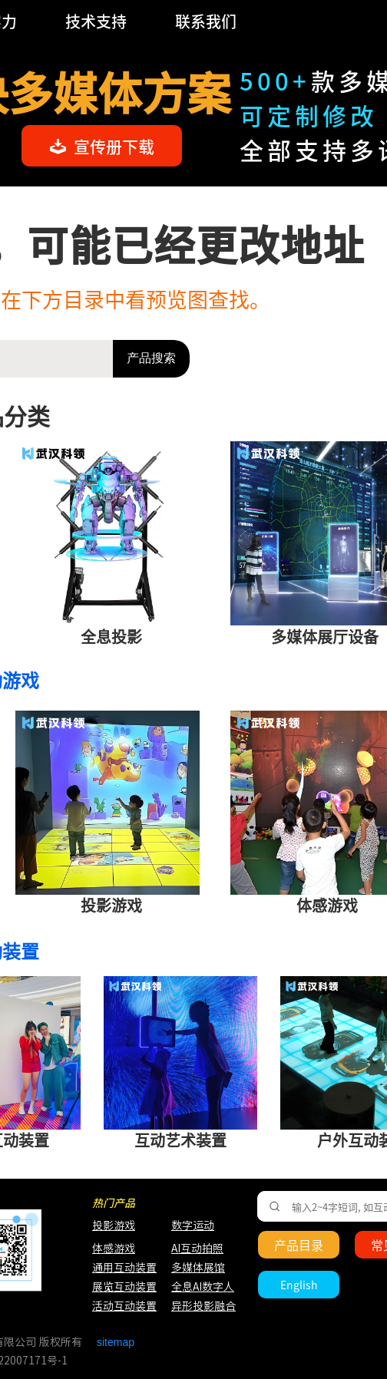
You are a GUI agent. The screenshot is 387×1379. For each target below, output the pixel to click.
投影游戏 (113, 1225)
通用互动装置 (117, 1267)
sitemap (115, 1342)
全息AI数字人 (202, 1287)
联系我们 (206, 21)
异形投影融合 (201, 1306)
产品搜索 (151, 358)
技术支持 (96, 21)
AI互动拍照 (196, 1248)
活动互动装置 (124, 1306)
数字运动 (192, 1225)
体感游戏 (113, 1248)
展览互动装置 (117, 1287)
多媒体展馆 (198, 1267)
